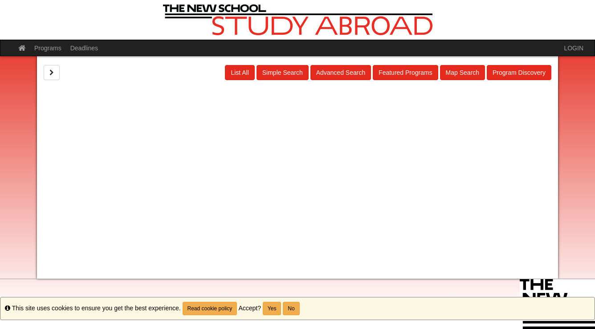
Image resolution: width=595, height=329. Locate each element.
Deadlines (84, 48)
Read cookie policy (209, 308)
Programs (47, 48)
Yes (272, 308)
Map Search (462, 72)
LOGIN (573, 48)
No (291, 308)
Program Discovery (519, 72)
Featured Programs (405, 72)
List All (240, 72)
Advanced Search (341, 72)
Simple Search (282, 72)
